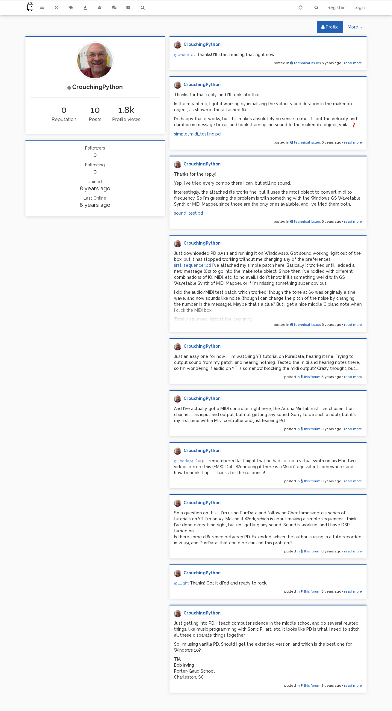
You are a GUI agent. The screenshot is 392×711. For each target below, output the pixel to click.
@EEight (181, 583)
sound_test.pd (188, 213)
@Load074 (183, 461)
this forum (310, 377)
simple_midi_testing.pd (197, 134)
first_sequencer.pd (192, 265)
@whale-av (185, 54)
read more (353, 63)
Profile (330, 27)
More (357, 28)
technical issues (305, 63)
